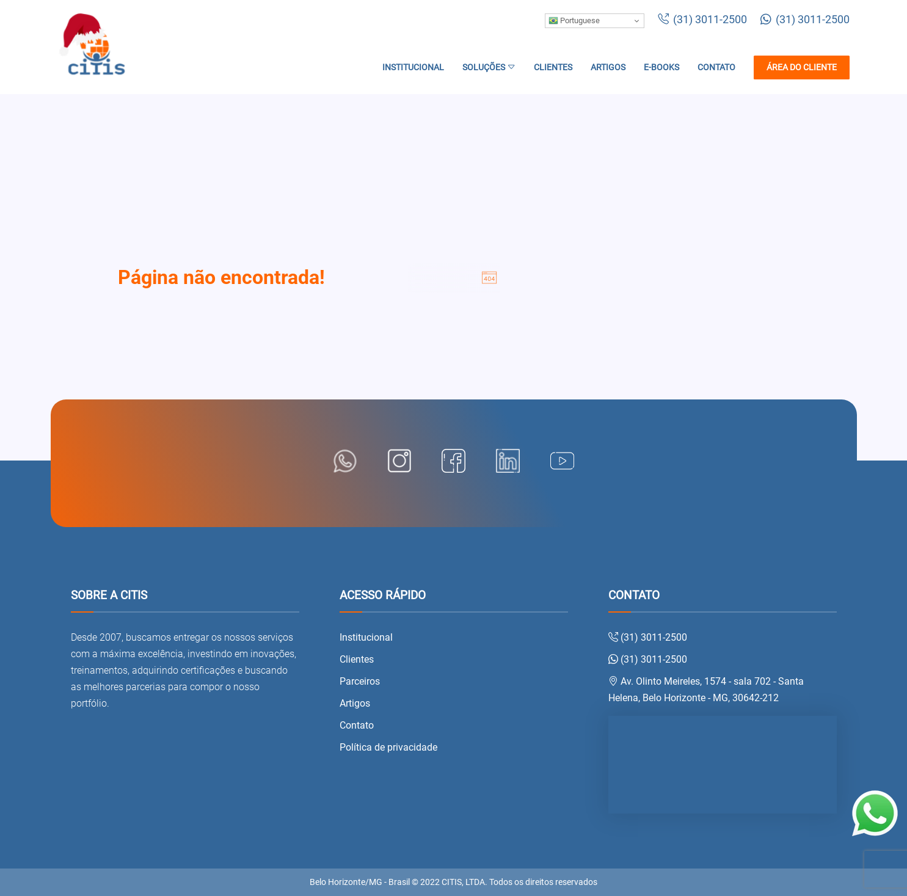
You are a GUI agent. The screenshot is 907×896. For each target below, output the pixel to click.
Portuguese (574, 21)
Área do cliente (802, 67)
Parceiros (360, 681)
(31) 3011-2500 (702, 19)
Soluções (488, 67)
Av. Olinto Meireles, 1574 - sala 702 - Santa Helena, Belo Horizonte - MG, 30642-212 (706, 690)
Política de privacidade (388, 747)
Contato (716, 67)
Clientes (553, 67)
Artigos (608, 67)
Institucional (413, 67)
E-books (661, 67)
